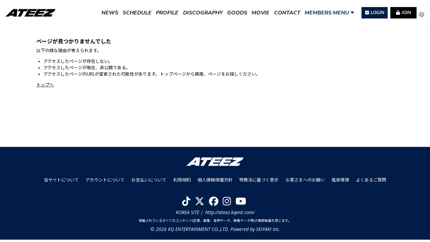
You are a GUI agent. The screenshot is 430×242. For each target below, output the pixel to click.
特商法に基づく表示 (258, 182)
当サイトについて (61, 182)
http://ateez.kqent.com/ (230, 214)
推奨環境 (340, 182)
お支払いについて (149, 182)
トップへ (45, 84)
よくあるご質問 (370, 182)
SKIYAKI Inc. (268, 231)
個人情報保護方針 (215, 182)
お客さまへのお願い (305, 182)
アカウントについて (105, 182)
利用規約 (182, 182)
